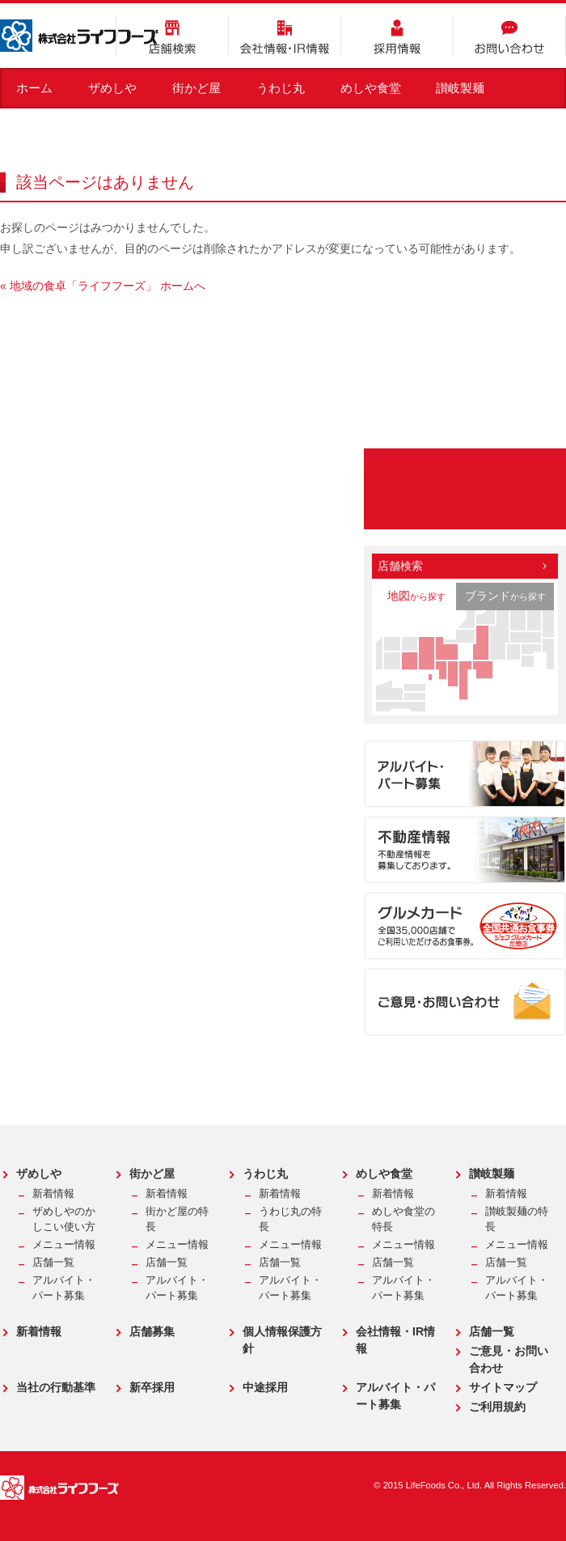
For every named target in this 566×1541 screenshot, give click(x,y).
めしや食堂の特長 (403, 1219)
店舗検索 (172, 35)
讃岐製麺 (460, 88)
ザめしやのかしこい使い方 (63, 1219)
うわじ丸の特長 (290, 1219)
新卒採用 (152, 1387)
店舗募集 (152, 1331)
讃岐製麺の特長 (516, 1219)
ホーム (34, 88)
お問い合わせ (509, 35)
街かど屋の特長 (177, 1219)
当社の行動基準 (55, 1387)
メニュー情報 (63, 1244)
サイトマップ (503, 1387)
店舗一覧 (53, 1262)
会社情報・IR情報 (284, 35)
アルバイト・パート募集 (63, 1288)
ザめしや (112, 88)
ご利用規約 (497, 1406)
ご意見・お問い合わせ (508, 1359)
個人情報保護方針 (282, 1340)
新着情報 (53, 1193)
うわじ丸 (280, 88)
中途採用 (265, 1387)
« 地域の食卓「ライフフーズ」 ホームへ (102, 285)
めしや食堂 (370, 88)
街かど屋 (196, 88)
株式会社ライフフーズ (79, 35)
